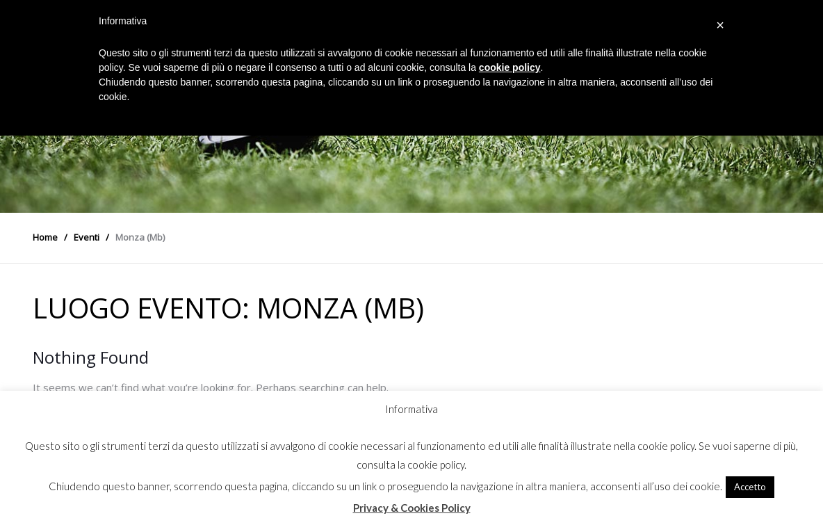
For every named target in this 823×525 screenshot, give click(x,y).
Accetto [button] (750, 486)
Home (45, 237)
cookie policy (510, 67)
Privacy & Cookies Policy (412, 507)
